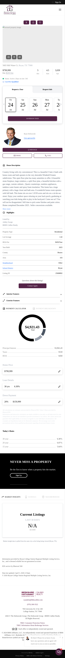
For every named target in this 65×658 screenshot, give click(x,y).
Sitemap (47, 655)
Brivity (31, 652)
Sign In (56, 2)
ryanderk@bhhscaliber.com (33, 600)
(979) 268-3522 (32, 604)
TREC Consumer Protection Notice (32, 623)
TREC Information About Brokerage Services (32, 625)
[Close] (60, 637)
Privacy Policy (19, 655)
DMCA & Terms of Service (34, 655)
